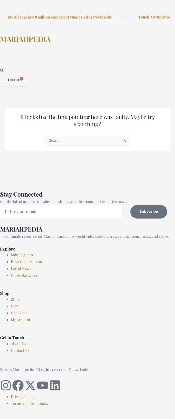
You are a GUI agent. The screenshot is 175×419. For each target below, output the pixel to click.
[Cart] (14, 80)
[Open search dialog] (2, 71)
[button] (87, 58)
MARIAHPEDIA (25, 39)
